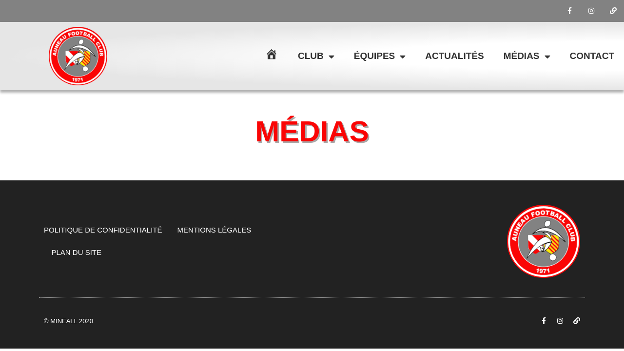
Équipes (380, 56)
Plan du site (77, 252)
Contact (592, 56)
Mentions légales (214, 230)
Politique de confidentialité (103, 230)
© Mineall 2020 (68, 321)
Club (316, 56)
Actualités (454, 56)
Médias (527, 56)
